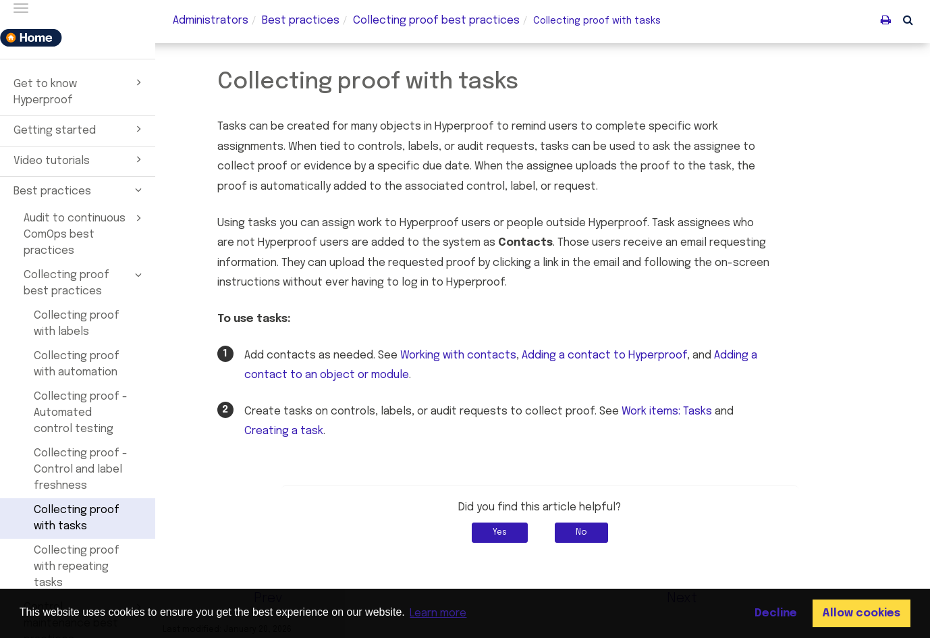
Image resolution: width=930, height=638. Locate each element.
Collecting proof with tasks (76, 518)
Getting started (79, 129)
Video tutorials (79, 159)
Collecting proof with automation (76, 364)
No (584, 533)
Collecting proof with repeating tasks (76, 567)
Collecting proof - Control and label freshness (81, 469)
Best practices (79, 189)
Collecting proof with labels (76, 324)
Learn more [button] (438, 613)
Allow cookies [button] (861, 613)
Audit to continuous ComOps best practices (85, 234)
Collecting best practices (436, 20)
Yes (502, 533)
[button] (908, 19)
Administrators (210, 20)
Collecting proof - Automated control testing (81, 413)
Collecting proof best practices (85, 282)
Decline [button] (776, 613)
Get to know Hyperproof (79, 90)
